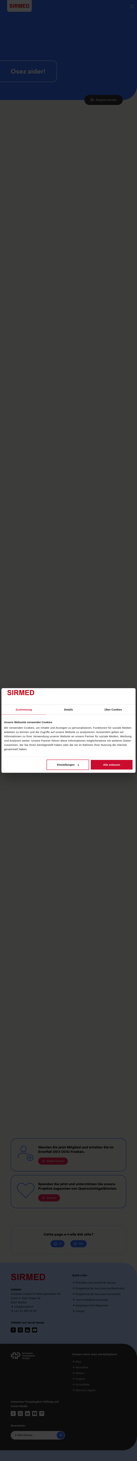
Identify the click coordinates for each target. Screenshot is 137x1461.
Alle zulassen (111, 764)
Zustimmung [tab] (24, 709)
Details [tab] (68, 709)
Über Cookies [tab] (113, 709)
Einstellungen (68, 764)
